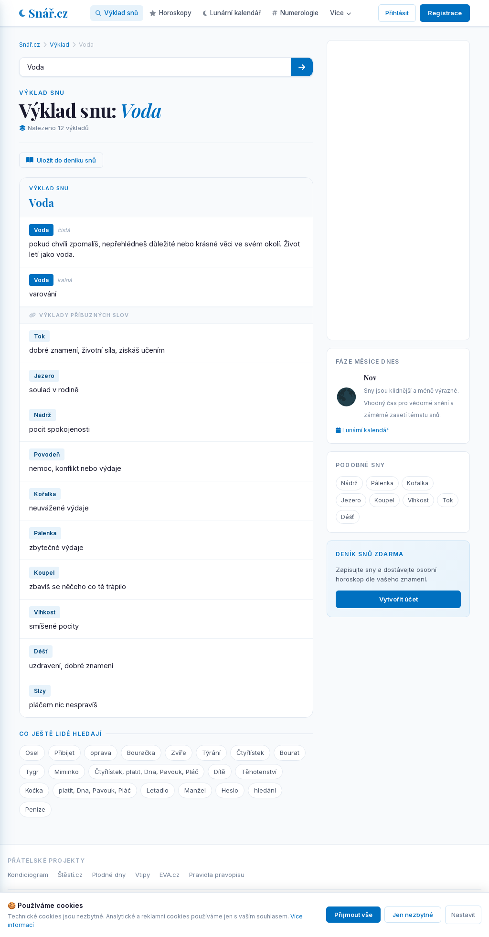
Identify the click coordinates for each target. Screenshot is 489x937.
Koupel (384, 500)
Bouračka (141, 752)
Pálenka (382, 483)
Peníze (35, 809)
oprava (100, 752)
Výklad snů (117, 13)
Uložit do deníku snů (61, 160)
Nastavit (463, 914)
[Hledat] (302, 67)
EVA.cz (169, 874)
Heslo (230, 790)
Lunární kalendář (232, 13)
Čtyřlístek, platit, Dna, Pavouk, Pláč (146, 771)
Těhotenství (258, 771)
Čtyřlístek (250, 752)
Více (340, 13)
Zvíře (178, 752)
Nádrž (349, 483)
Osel (32, 752)
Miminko (66, 771)
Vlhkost (418, 500)
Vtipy (142, 874)
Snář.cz (43, 12)
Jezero (351, 500)
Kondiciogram (28, 874)
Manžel (195, 790)
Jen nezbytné (413, 914)
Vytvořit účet (398, 599)
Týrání (211, 752)
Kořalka (417, 483)
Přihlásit (397, 13)
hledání (265, 790)
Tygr (32, 771)
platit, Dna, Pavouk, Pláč (95, 790)
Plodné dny (109, 874)
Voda (41, 202)
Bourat (289, 752)
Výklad (59, 44)
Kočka (34, 790)
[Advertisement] (398, 188)
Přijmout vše (353, 914)
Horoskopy (170, 13)
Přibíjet (64, 752)
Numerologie (295, 13)
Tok (447, 500)
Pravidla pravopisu (216, 874)
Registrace (445, 13)
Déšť (347, 516)
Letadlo (158, 790)
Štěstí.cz (70, 874)
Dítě (219, 771)
